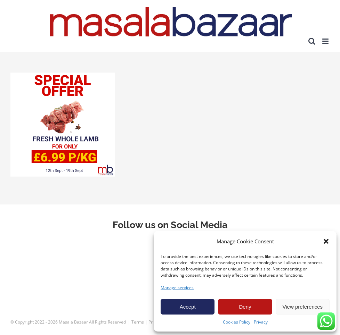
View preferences (303, 307)
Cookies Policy (236, 322)
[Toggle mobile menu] (326, 41)
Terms (137, 322)
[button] (326, 241)
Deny (245, 307)
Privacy (261, 322)
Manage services (177, 288)
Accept (188, 307)
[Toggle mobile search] (311, 41)
